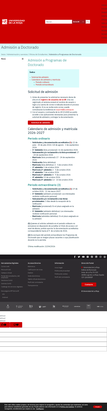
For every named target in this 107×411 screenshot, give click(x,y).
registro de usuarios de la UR (53, 100)
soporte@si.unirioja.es (65, 109)
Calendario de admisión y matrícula (46, 80)
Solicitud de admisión (40, 77)
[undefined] (16, 326)
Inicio (3, 54)
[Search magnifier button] (88, 22)
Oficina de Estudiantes (38, 54)
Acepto (96, 407)
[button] (13, 59)
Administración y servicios (17, 54)
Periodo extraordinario (45, 84)
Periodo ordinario (42, 82)
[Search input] (58, 22)
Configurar (39, 409)
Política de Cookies (70, 407)
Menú (3, 59)
